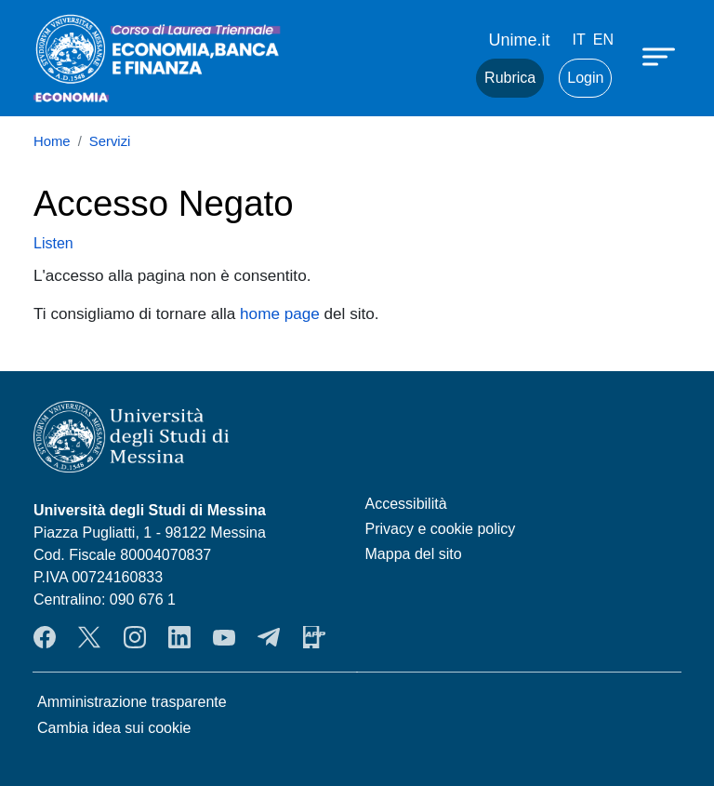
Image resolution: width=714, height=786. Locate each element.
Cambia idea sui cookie (114, 728)
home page (280, 313)
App (314, 637)
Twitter (89, 637)
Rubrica (510, 78)
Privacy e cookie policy (440, 529)
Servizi (110, 141)
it (579, 39)
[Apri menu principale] (661, 56)
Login (585, 78)
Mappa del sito (413, 554)
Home (52, 141)
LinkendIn (179, 637)
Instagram (135, 637)
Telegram (269, 637)
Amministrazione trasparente (132, 702)
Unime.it (519, 40)
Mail (438, 78)
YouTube (224, 637)
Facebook (44, 637)
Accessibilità (406, 504)
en (603, 39)
